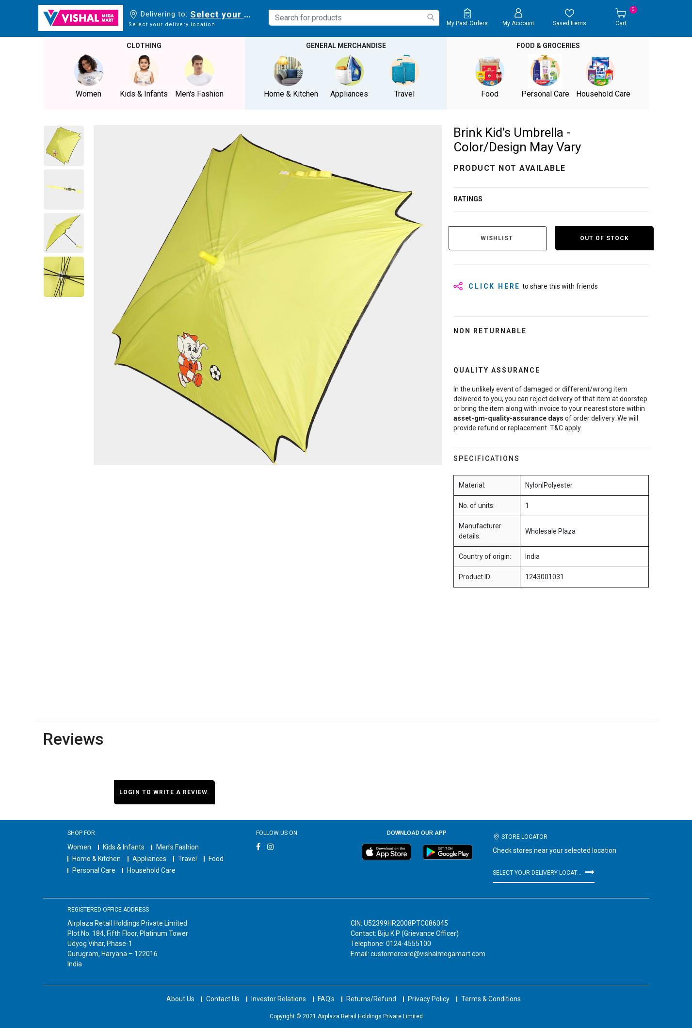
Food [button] (490, 76)
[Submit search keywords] (431, 17)
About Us (180, 989)
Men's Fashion (177, 846)
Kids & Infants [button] (144, 76)
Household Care (151, 870)
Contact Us (223, 989)
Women (79, 846)
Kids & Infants (124, 846)
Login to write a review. (164, 791)
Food (216, 858)
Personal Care (93, 870)
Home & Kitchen (96, 858)
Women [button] (88, 76)
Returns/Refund (371, 989)
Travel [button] (404, 76)
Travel (187, 858)
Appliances (149, 858)
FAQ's (326, 989)
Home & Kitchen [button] (291, 76)
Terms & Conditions (491, 989)
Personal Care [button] (545, 76)
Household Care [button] (603, 76)
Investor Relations (278, 989)
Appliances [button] (349, 76)
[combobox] (354, 18)
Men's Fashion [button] (199, 76)
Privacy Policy (429, 989)
